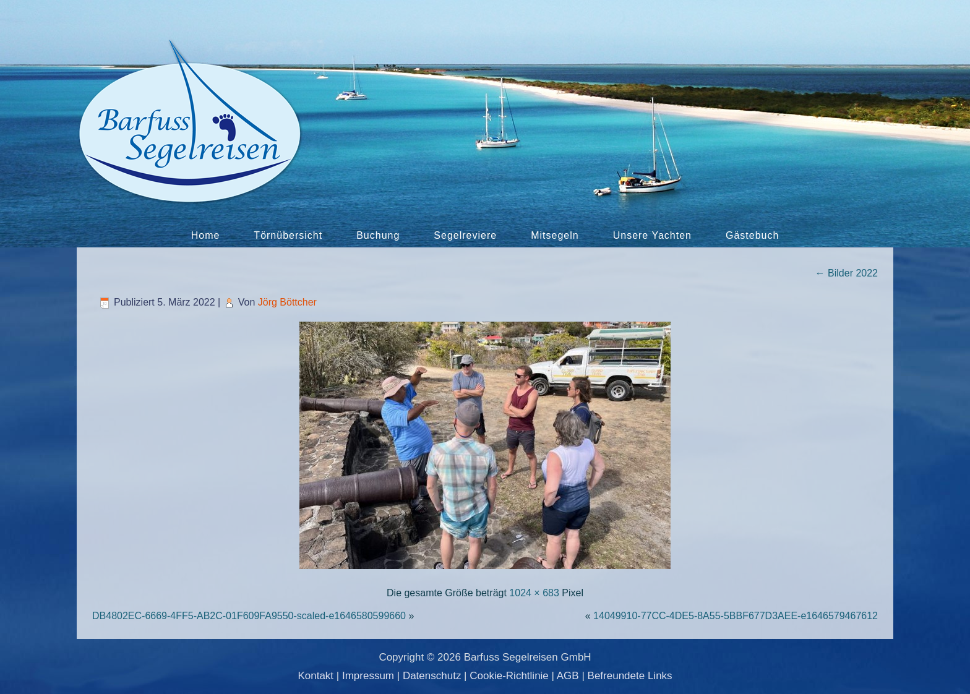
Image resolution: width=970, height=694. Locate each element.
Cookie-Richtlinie (509, 676)
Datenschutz (432, 676)
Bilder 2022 (846, 273)
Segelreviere (465, 235)
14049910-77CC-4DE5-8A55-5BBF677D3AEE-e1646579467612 (735, 615)
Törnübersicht (288, 235)
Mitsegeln (554, 235)
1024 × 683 (534, 593)
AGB (568, 676)
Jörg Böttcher (287, 302)
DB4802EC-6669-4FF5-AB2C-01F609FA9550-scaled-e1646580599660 (249, 615)
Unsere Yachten (652, 235)
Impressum (368, 676)
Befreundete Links (630, 676)
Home (205, 235)
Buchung (378, 235)
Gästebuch (752, 235)
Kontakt (315, 676)
